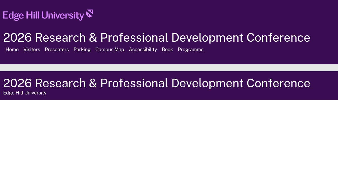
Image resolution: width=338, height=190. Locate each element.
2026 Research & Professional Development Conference (156, 37)
